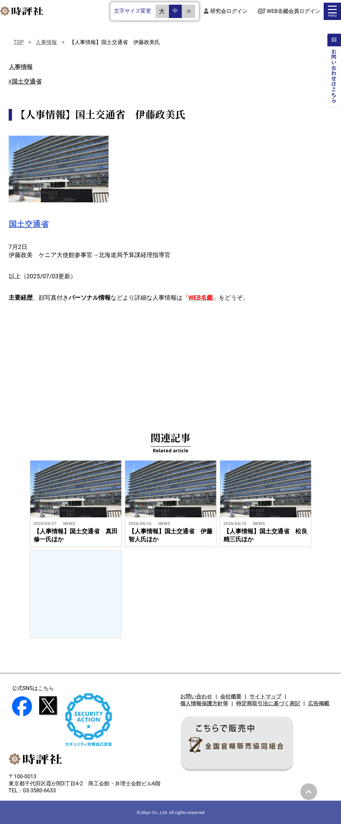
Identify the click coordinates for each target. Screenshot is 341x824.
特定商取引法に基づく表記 (268, 703)
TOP (19, 42)
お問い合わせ (196, 696)
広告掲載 (318, 703)
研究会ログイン (225, 12)
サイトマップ (265, 696)
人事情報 (46, 42)
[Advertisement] (170, 361)
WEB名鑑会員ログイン (288, 12)
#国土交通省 (25, 81)
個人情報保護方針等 (204, 703)
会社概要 (230, 696)
